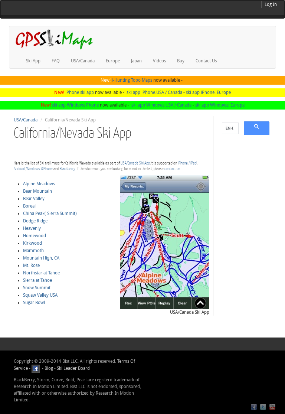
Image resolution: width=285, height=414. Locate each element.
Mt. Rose (31, 265)
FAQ (56, 60)
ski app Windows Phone (75, 105)
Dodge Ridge (35, 221)
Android (19, 168)
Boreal (29, 206)
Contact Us (206, 60)
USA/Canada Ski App (135, 162)
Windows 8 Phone (39, 168)
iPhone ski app (79, 92)
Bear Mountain (37, 191)
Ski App (33, 60)
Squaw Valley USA (40, 295)
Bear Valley (34, 198)
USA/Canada (83, 60)
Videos (159, 60)
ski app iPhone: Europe (208, 92)
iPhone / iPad (187, 162)
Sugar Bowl (34, 302)
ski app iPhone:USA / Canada (154, 92)
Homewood (34, 235)
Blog (49, 368)
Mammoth (33, 250)
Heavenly (32, 228)
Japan (136, 60)
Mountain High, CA (41, 258)
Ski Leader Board (73, 368)
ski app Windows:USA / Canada (161, 105)
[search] (229, 128)
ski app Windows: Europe (220, 105)
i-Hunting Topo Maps (132, 80)
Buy (180, 60)
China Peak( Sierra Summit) (50, 213)
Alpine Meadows (39, 183)
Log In (271, 4)
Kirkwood (32, 243)
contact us (172, 168)
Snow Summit (36, 287)
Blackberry (67, 168)
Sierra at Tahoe (37, 280)
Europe (113, 60)
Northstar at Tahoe (41, 273)
